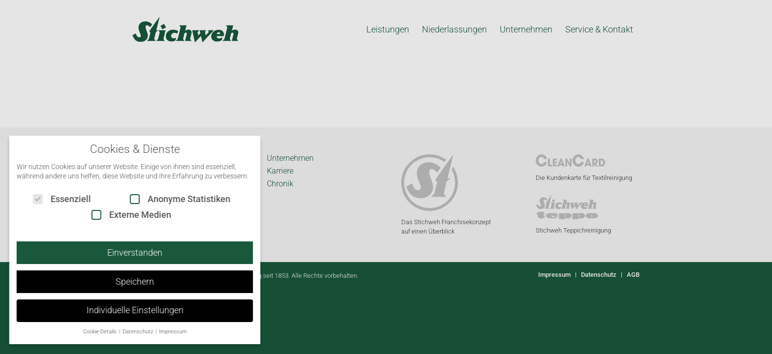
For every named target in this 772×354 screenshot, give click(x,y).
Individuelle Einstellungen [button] (126, 310)
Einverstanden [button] (127, 253)
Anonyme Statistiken (172, 199)
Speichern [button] (127, 282)
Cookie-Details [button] (92, 331)
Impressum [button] (165, 331)
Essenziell (54, 199)
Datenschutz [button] (130, 331)
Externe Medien (123, 214)
